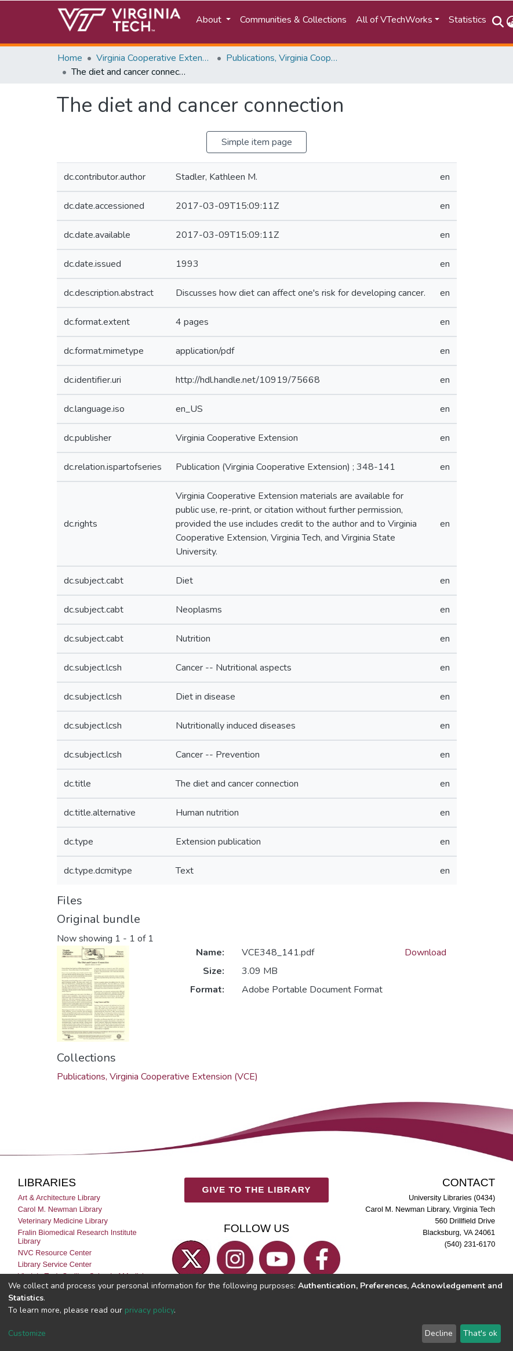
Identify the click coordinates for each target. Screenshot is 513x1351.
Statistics (467, 19)
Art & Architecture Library (59, 1197)
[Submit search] (498, 22)
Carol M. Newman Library (60, 1209)
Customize (27, 1333)
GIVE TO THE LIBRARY (256, 1189)
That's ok (480, 1333)
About (210, 19)
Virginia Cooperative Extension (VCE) (154, 58)
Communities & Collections (293, 19)
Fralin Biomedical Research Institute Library (77, 1236)
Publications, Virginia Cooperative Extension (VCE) (284, 58)
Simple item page (256, 142)
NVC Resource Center (55, 1252)
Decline (439, 1333)
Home (69, 58)
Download (425, 952)
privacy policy (149, 1310)
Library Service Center (55, 1264)
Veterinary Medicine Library (63, 1220)
